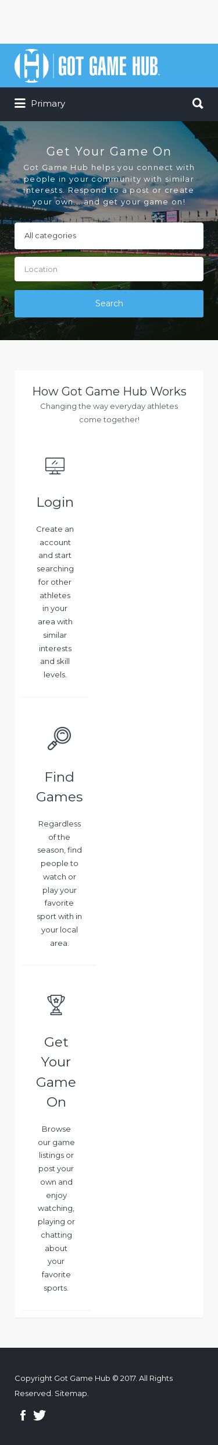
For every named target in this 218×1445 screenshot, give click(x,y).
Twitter (39, 1415)
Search (109, 303)
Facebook (23, 1415)
